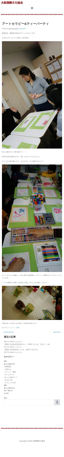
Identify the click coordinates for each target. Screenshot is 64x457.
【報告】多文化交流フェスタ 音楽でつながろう (21, 349)
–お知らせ (7, 369)
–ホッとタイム (9, 374)
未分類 (6, 393)
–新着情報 (7, 366)
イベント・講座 (14, 327)
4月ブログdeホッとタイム (13, 341)
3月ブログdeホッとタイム (13, 347)
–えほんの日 (8, 380)
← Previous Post (8, 332)
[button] (32, 8)
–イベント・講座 (10, 372)
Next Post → (57, 332)
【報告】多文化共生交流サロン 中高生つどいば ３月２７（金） (27, 344)
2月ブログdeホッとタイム (13, 352)
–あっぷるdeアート (10, 377)
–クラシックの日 (10, 382)
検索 (5, 398)
